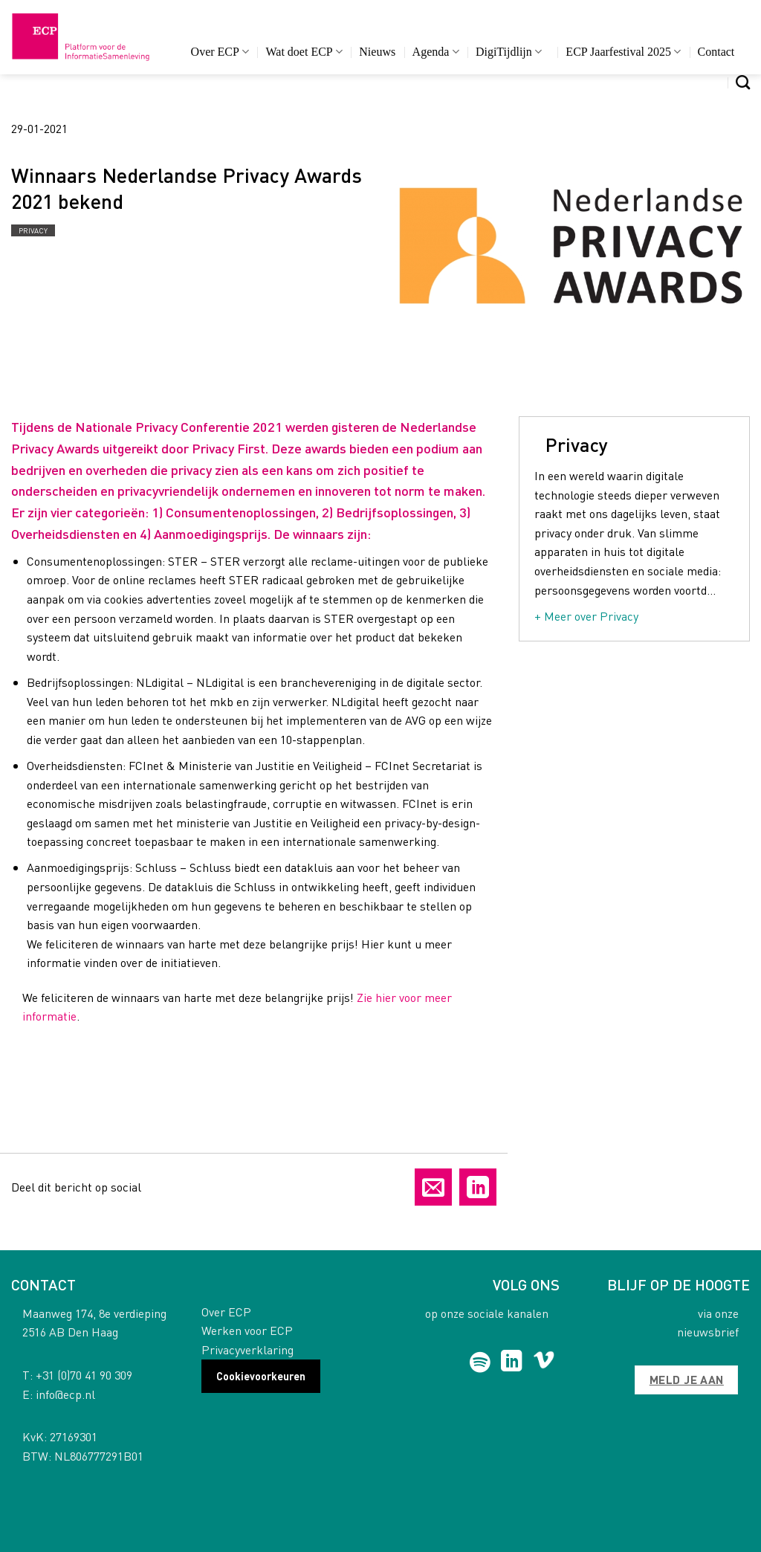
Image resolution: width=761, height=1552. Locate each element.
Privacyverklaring (247, 1349)
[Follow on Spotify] (479, 1362)
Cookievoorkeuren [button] (260, 1376)
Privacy (33, 230)
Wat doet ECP (303, 52)
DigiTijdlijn (509, 52)
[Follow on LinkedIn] (511, 1362)
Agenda (435, 52)
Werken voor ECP (247, 1330)
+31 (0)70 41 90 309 (84, 1375)
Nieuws (377, 51)
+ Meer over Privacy (586, 616)
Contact (716, 51)
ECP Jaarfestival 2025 (623, 52)
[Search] (743, 82)
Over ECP (220, 52)
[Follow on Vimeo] (543, 1362)
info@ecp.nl (65, 1394)
